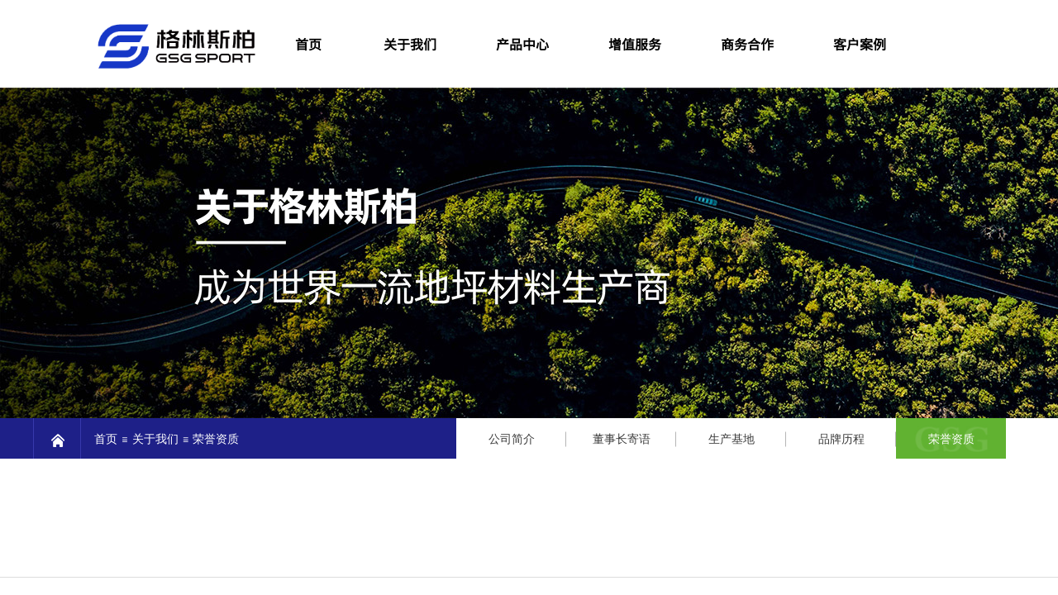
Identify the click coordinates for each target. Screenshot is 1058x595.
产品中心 (522, 44)
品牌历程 (841, 439)
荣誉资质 (951, 439)
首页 (105, 439)
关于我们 (410, 44)
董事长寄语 (622, 439)
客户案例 (859, 44)
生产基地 (731, 439)
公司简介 (511, 439)
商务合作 (747, 44)
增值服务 (634, 44)
